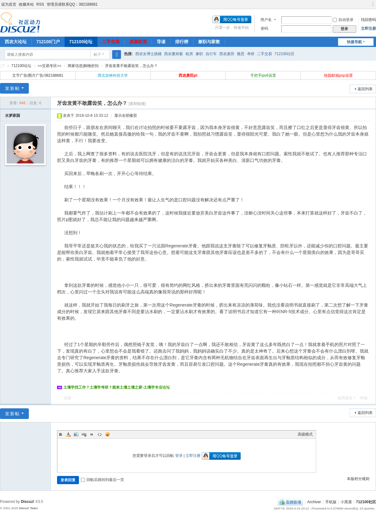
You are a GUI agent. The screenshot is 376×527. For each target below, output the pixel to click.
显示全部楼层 (125, 115)
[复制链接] (137, 103)
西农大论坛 (16, 41)
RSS (40, 4)
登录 (179, 455)
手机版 (331, 502)
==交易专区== (49, 66)
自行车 (211, 54)
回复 (67, 398)
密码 (264, 28)
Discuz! (27, 501)
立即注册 (368, 28)
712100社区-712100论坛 (2, 66)
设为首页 (8, 4)
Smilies (107, 434)
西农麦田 (226, 54)
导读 (161, 41)
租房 (189, 54)
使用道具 (344, 398)
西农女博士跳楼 (148, 54)
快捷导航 (354, 42)
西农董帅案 (173, 54)
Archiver (314, 502)
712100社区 (284, 54)
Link (84, 434)
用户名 (266, 20)
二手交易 (111, 41)
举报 (364, 398)
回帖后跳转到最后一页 (102, 480)
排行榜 (181, 41)
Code (100, 434)
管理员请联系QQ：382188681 (72, 4)
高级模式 (305, 434)
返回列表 (365, 89)
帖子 (97, 54)
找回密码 (368, 20)
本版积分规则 (358, 479)
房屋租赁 (138, 41)
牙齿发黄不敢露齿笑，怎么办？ (131, 66)
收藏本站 (26, 4)
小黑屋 (346, 502)
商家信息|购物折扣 (83, 66)
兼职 (199, 54)
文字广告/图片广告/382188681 (37, 75)
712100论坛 (81, 41)
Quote (92, 434)
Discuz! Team (28, 508)
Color (68, 434)
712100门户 (48, 41)
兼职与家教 (209, 41)
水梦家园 (12, 115)
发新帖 (12, 88)
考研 (250, 54)
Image (76, 434)
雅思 (240, 54)
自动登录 (343, 20)
